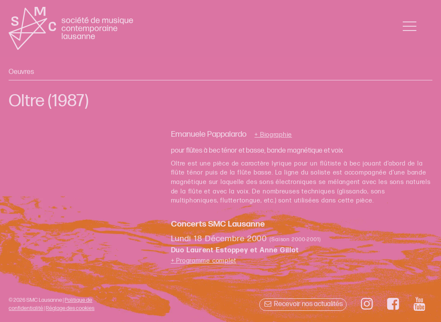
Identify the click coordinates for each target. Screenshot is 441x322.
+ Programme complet (204, 260)
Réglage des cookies (70, 308)
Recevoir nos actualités (303, 304)
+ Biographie (273, 135)
